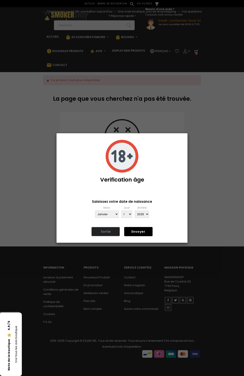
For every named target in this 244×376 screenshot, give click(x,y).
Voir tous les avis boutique (16, 344)
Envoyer (138, 231)
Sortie (106, 231)
